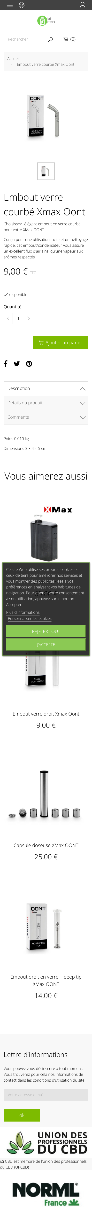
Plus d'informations (23, 612)
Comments (18, 417)
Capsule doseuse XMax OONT (46, 845)
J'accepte (46, 644)
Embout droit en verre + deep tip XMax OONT (46, 980)
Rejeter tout (46, 631)
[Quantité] (18, 318)
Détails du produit (25, 403)
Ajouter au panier (60, 342)
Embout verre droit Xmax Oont (46, 713)
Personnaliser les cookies (30, 618)
